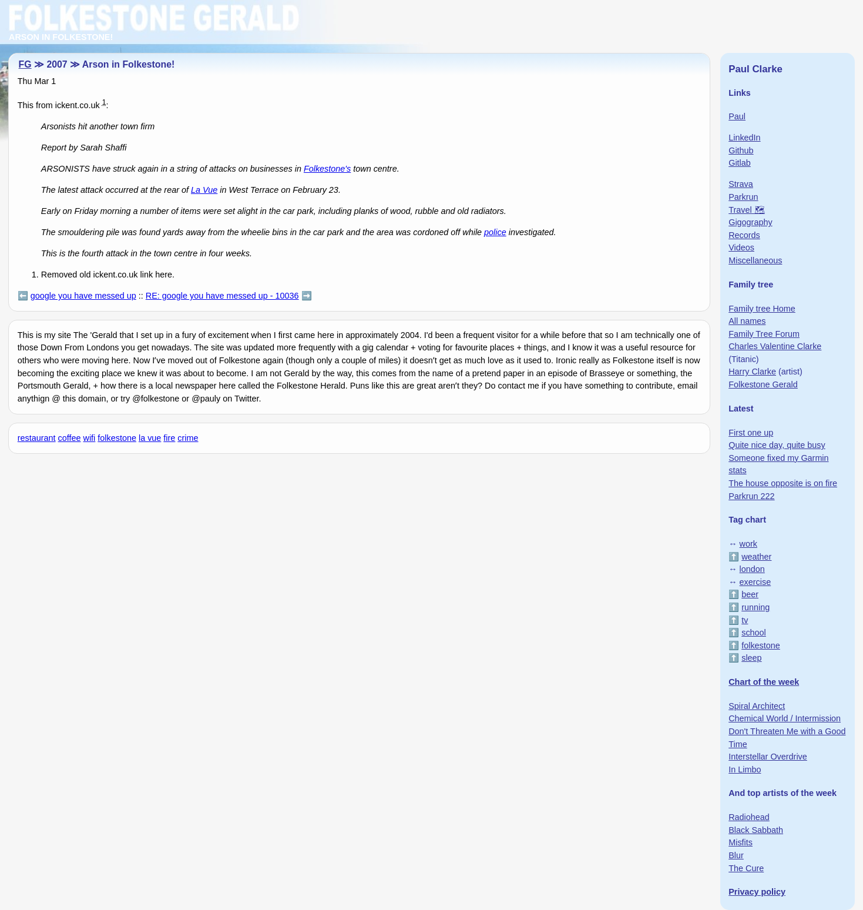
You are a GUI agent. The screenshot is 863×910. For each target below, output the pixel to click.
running (755, 607)
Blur (736, 855)
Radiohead (749, 817)
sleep (751, 658)
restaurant (37, 438)
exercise (755, 582)
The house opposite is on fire (782, 483)
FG (25, 64)
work (748, 543)
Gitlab (739, 163)
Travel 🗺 (746, 210)
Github (740, 150)
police (495, 232)
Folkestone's (327, 168)
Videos (741, 247)
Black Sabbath (755, 830)
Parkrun (743, 197)
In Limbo (744, 769)
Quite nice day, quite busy (776, 445)
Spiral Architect (756, 706)
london (752, 569)
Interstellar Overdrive (767, 756)
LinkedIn (744, 137)
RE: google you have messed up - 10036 (222, 295)
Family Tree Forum (764, 334)
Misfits (740, 842)
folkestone (117, 438)
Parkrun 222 (751, 496)
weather (756, 556)
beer (749, 594)
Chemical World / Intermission (784, 718)
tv (744, 620)
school (753, 632)
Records (744, 235)
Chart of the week (763, 682)
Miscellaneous (755, 260)
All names (746, 321)
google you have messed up (83, 295)
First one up (750, 432)
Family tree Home (761, 308)
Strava (740, 184)
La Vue (204, 190)
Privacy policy (756, 891)
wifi (89, 438)
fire (169, 438)
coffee (69, 438)
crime (187, 438)
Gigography (750, 222)
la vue (150, 438)
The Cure (746, 868)
